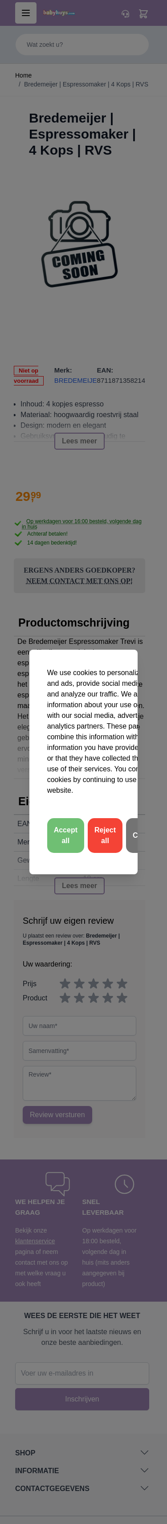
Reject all (105, 835)
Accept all (65, 835)
